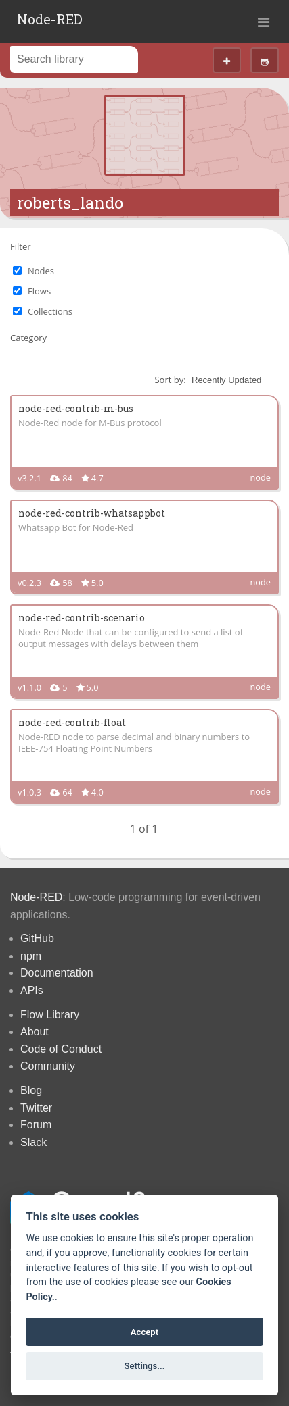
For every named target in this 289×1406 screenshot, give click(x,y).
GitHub (37, 938)
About (34, 1031)
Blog (31, 1090)
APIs (31, 990)
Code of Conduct (61, 1049)
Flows (39, 291)
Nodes (41, 271)
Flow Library (49, 1014)
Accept (144, 1332)
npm (30, 956)
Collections (50, 311)
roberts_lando (70, 202)
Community (47, 1066)
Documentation (56, 973)
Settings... (145, 1366)
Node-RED (50, 19)
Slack (33, 1142)
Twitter (36, 1108)
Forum (35, 1124)
